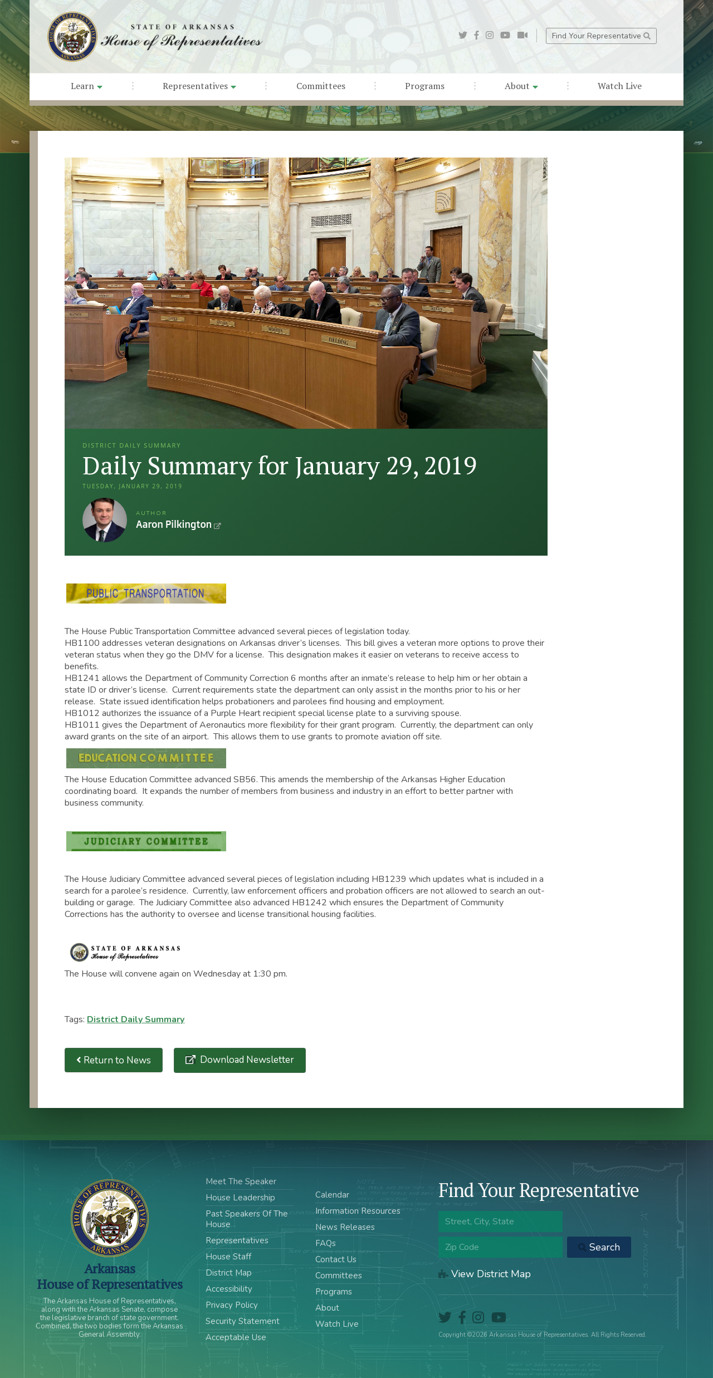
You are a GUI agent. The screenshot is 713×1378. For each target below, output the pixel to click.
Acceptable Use (236, 1337)
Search (599, 1247)
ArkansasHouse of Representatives (109, 1276)
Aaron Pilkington (104, 520)
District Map (229, 1272)
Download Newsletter (246, 1059)
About (521, 86)
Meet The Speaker (241, 1181)
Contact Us (335, 1259)
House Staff (228, 1256)
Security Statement (243, 1321)
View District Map (484, 1274)
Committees (320, 86)
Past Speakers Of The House (247, 1219)
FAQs (325, 1243)
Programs (425, 86)
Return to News (113, 1060)
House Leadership (240, 1197)
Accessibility (229, 1288)
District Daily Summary (135, 1019)
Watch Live (620, 86)
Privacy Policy (232, 1305)
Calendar (332, 1194)
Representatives (199, 86)
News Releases (345, 1227)
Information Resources (358, 1211)
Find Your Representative (601, 36)
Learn (86, 86)
